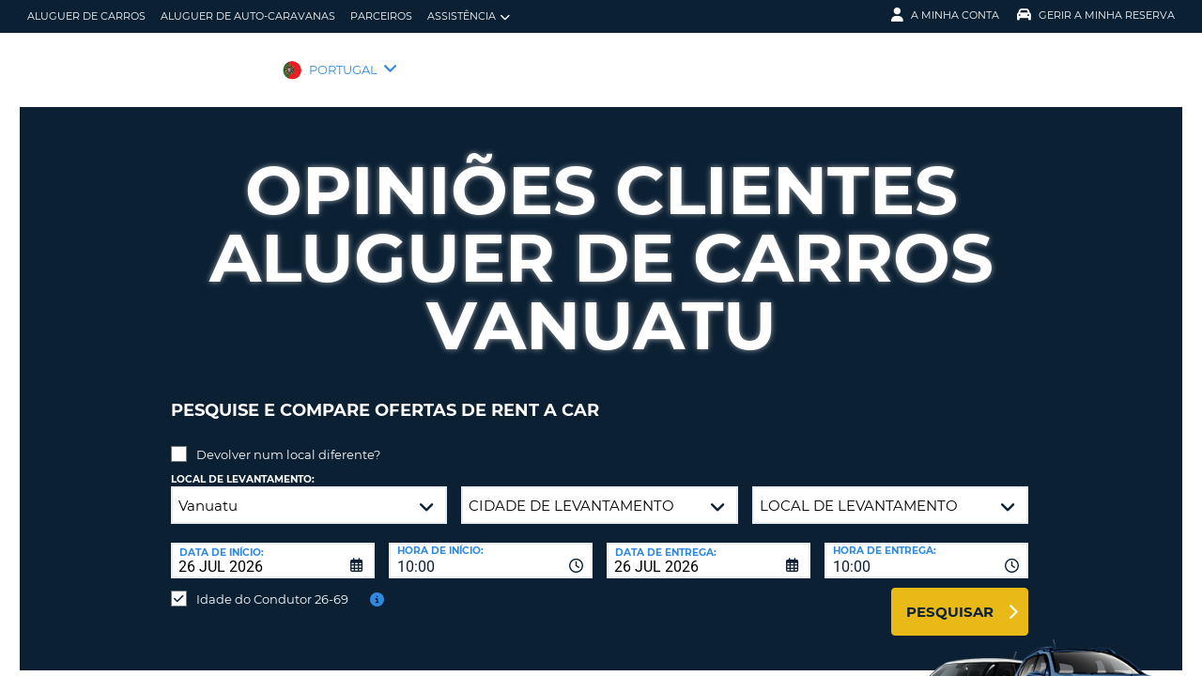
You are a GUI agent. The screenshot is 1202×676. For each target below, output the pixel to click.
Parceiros (381, 16)
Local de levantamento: (243, 465)
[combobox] (491, 546)
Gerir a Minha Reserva (1096, 15)
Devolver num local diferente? (288, 440)
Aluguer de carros (86, 16)
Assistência (468, 16)
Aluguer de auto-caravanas (248, 16)
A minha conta (945, 15)
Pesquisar (950, 598)
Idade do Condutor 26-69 (272, 584)
